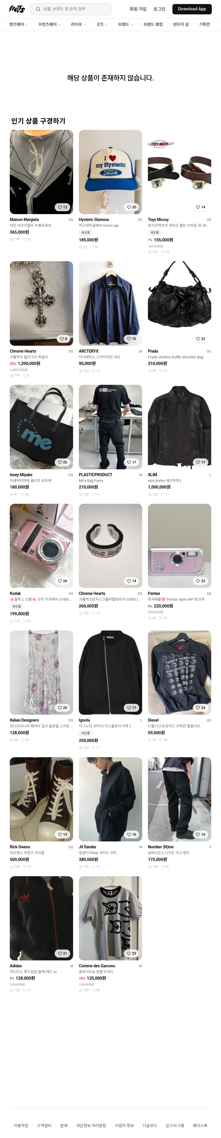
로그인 (159, 9)
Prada (153, 351)
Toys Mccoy (158, 219)
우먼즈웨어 (49, 24)
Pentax (154, 593)
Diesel (153, 720)
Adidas (16, 966)
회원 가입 (138, 9)
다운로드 (150, 1125)
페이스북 (200, 1125)
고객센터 (44, 1125)
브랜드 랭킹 (153, 24)
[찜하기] (62, 207)
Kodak (15, 593)
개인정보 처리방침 (91, 1125)
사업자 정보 (124, 1125)
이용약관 (21, 1125)
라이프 (78, 24)
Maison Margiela (24, 219)
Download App (192, 8)
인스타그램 (175, 1125)
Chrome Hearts (23, 351)
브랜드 (125, 24)
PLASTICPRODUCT (95, 474)
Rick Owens (20, 847)
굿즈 (102, 24)
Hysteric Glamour (94, 219)
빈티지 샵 (181, 24)
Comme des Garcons (97, 966)
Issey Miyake (21, 474)
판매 (63, 1125)
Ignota (84, 720)
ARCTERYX (88, 351)
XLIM (152, 474)
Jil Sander (87, 847)
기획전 (204, 24)
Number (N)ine (161, 847)
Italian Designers (24, 720)
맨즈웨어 (18, 24)
